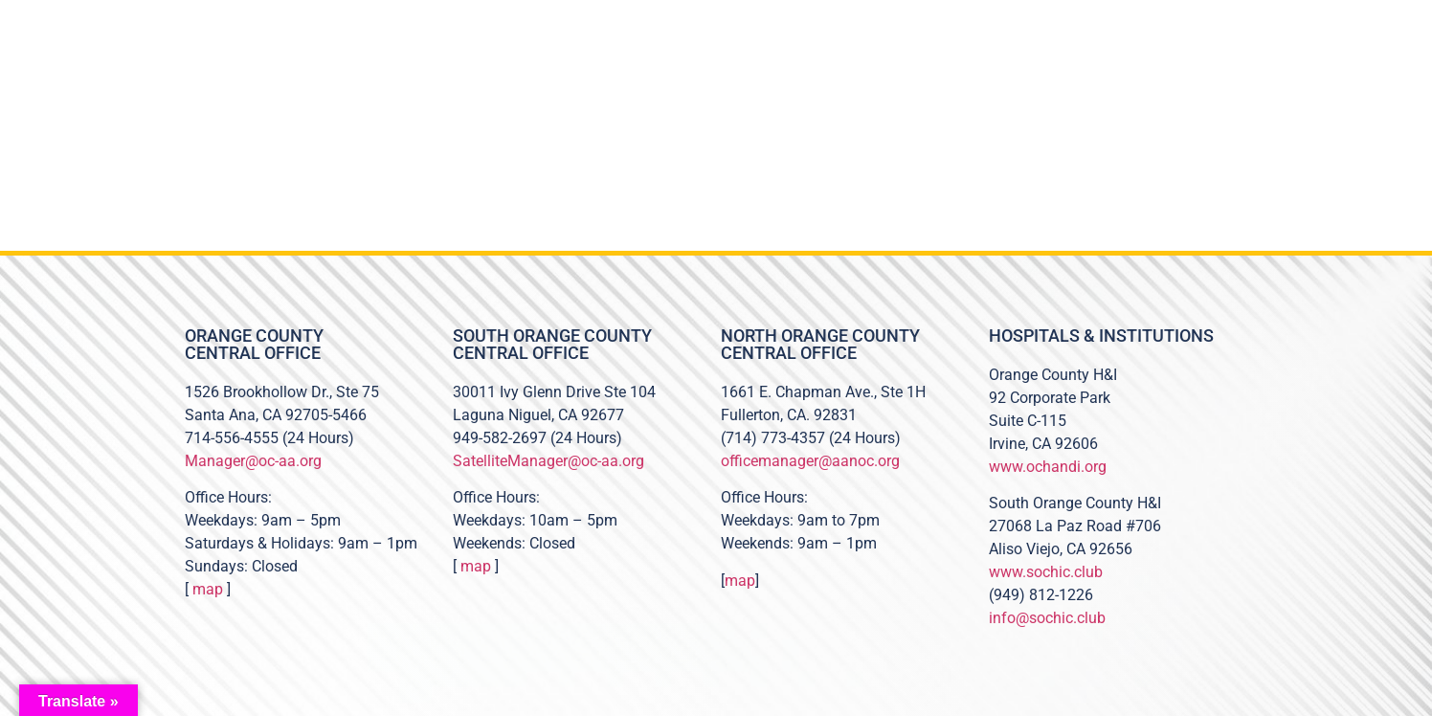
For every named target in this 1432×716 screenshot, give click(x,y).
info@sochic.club (1047, 618)
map (208, 589)
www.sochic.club (1046, 572)
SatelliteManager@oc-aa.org (548, 461)
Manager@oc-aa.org (253, 461)
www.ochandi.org (1048, 467)
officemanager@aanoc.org (810, 461)
